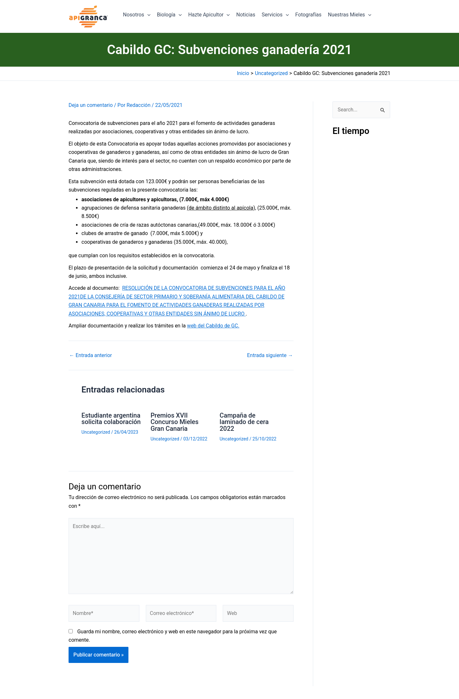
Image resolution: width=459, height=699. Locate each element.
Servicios (275, 15)
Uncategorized (95, 431)
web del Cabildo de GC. (213, 326)
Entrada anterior (90, 355)
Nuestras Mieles (349, 15)
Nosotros (136, 15)
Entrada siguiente (270, 355)
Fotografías (308, 15)
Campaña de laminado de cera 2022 (244, 421)
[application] (147, 15)
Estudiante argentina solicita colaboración (111, 418)
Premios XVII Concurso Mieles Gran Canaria (175, 421)
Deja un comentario (91, 105)
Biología (169, 15)
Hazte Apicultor (209, 15)
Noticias (245, 15)
